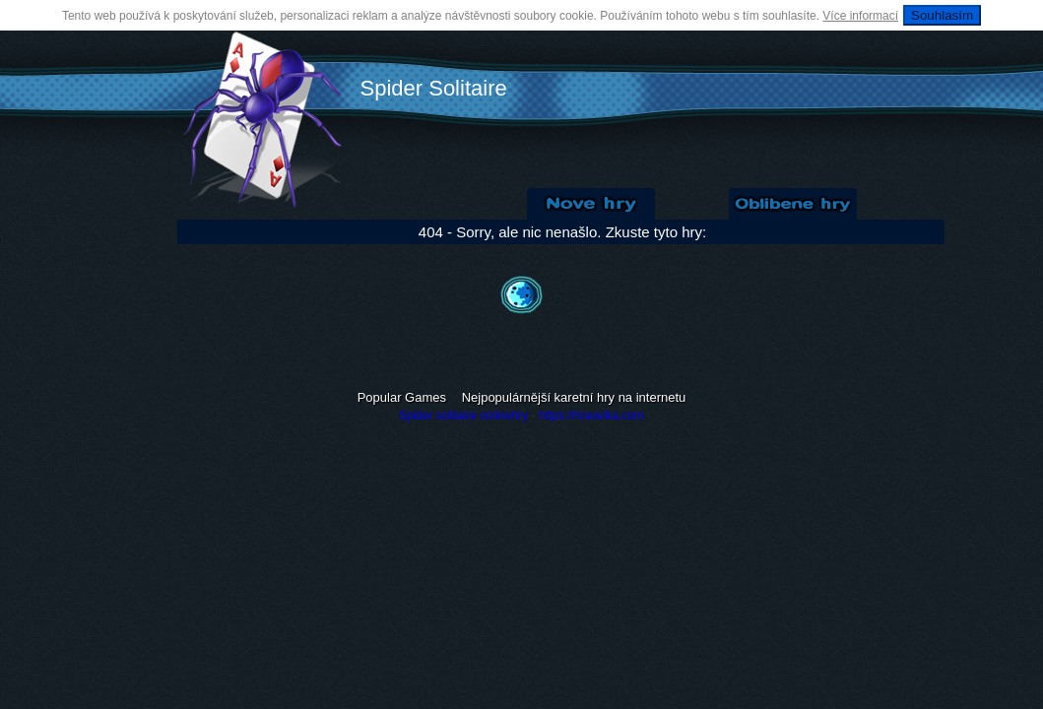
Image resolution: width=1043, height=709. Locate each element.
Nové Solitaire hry (591, 204)
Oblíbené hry (793, 204)
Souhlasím (942, 15)
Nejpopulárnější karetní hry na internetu (574, 397)
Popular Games (402, 397)
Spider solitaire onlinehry (463, 415)
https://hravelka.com (591, 415)
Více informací (860, 16)
